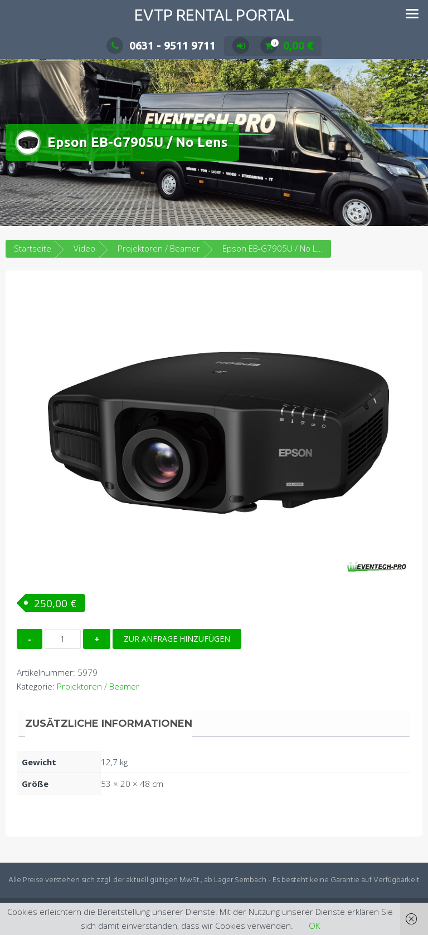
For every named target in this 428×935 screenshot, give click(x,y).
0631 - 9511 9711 (161, 45)
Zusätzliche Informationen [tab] (108, 723)
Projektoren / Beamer (159, 248)
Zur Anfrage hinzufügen (177, 638)
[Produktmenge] (63, 639)
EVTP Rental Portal (214, 14)
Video (84, 248)
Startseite (32, 248)
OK (314, 925)
